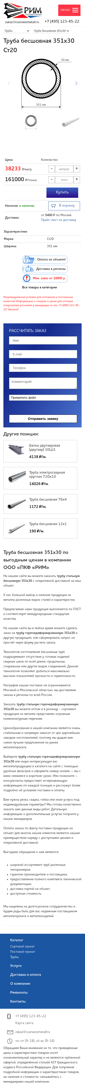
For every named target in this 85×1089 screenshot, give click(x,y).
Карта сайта (24, 1023)
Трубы (14, 957)
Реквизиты (19, 993)
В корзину (63, 206)
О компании (20, 984)
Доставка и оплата (25, 975)
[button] (76, 83)
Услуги (16, 966)
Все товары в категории (39, 287)
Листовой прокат (22, 951)
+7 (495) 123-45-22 (62, 22)
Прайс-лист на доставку (58, 220)
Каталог (16, 940)
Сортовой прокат (22, 946)
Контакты (18, 1001)
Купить (62, 192)
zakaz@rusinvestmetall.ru (22, 22)
